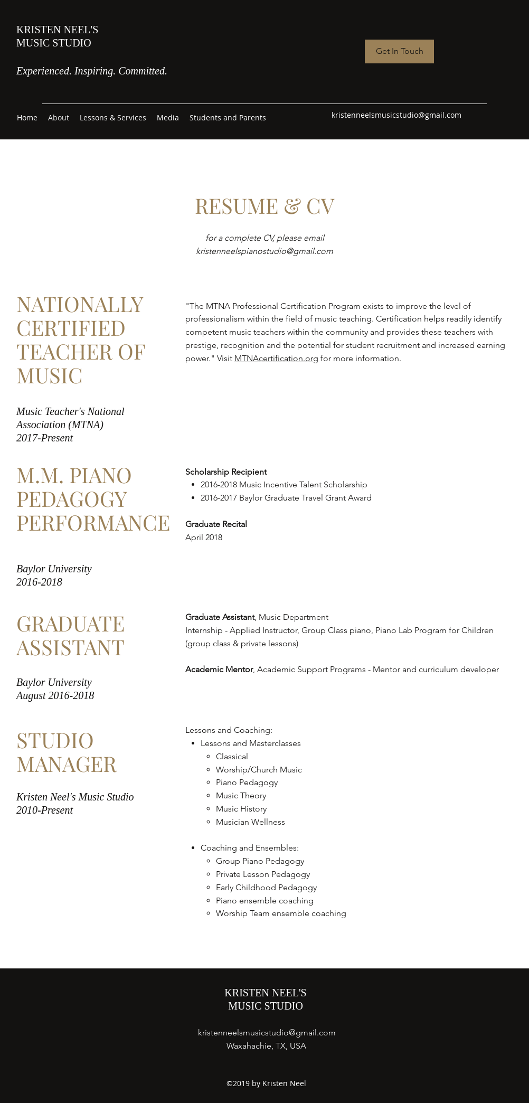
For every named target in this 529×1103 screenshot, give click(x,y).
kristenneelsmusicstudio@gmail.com (396, 115)
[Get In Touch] (399, 51)
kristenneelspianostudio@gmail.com (264, 251)
